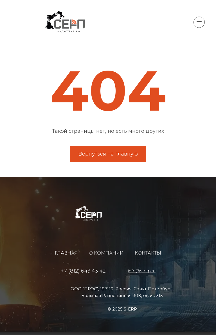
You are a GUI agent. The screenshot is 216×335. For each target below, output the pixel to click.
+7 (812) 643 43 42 (83, 271)
